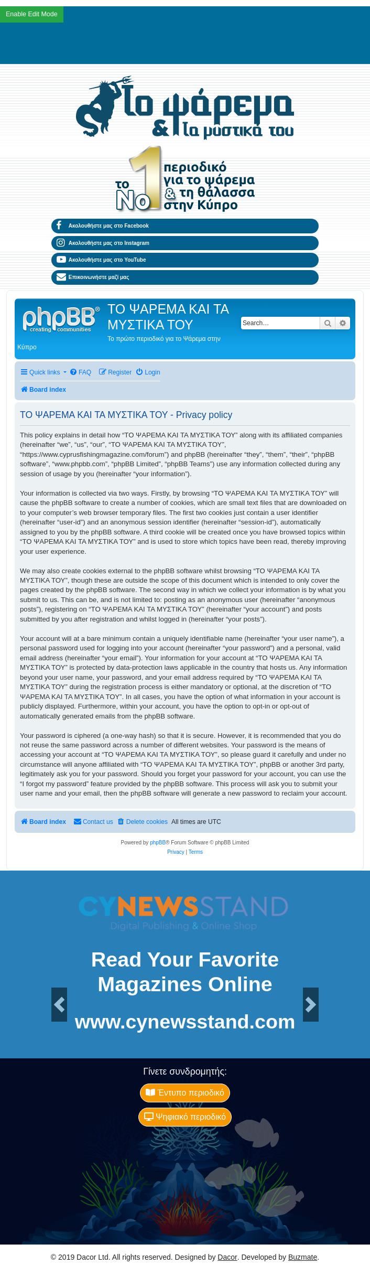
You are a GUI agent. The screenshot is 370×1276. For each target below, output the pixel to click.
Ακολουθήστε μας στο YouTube (101, 260)
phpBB (158, 842)
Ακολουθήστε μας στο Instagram (103, 243)
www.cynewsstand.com (185, 1022)
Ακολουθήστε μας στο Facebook (103, 226)
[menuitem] (80, 373)
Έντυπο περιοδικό (185, 1092)
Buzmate (302, 1257)
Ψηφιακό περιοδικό (185, 1116)
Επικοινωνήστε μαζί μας (93, 277)
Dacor (227, 1257)
